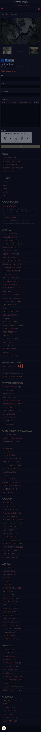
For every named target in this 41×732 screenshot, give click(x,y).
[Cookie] (4, 728)
